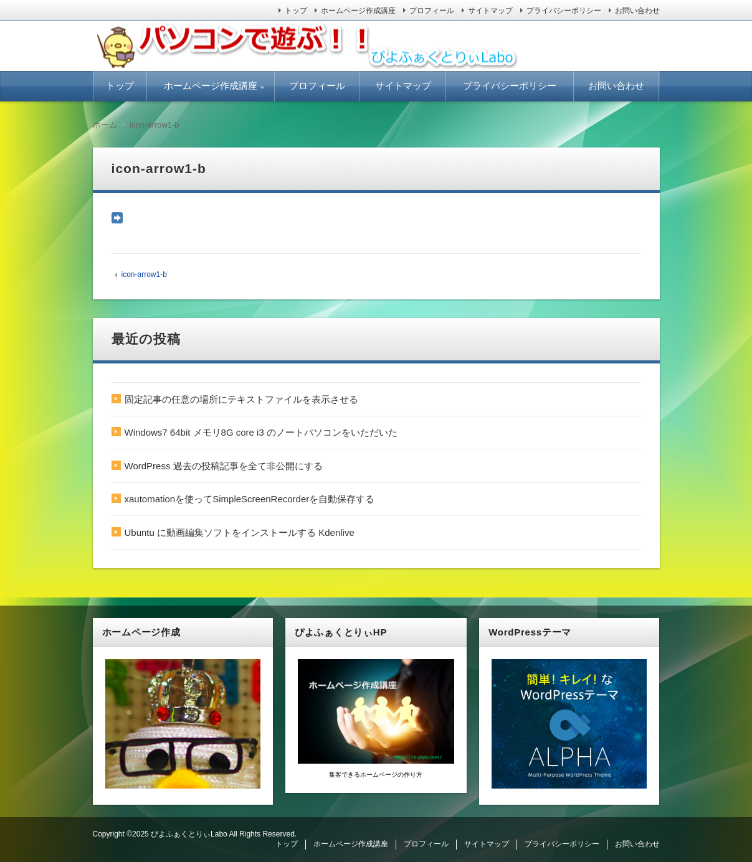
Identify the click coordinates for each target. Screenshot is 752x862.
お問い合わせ (637, 10)
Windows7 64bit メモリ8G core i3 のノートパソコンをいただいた (261, 432)
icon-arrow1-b (143, 274)
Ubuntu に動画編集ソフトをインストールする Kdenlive (240, 532)
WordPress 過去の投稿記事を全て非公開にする (224, 466)
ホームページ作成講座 (358, 10)
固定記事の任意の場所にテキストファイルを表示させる (241, 399)
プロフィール (431, 10)
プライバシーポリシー (563, 10)
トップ (296, 10)
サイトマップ (490, 10)
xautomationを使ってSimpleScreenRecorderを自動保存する (250, 499)
